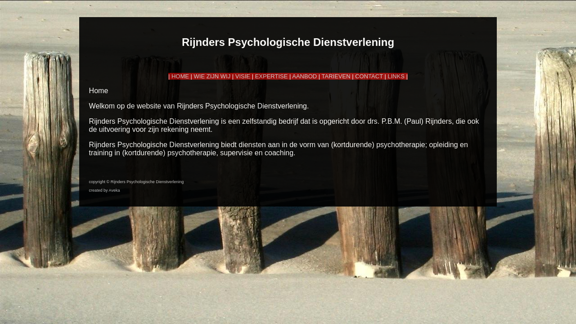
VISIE (242, 76)
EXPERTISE (271, 76)
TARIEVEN (336, 76)
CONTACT (369, 76)
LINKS (396, 76)
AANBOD (304, 76)
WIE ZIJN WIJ (212, 76)
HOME (180, 76)
